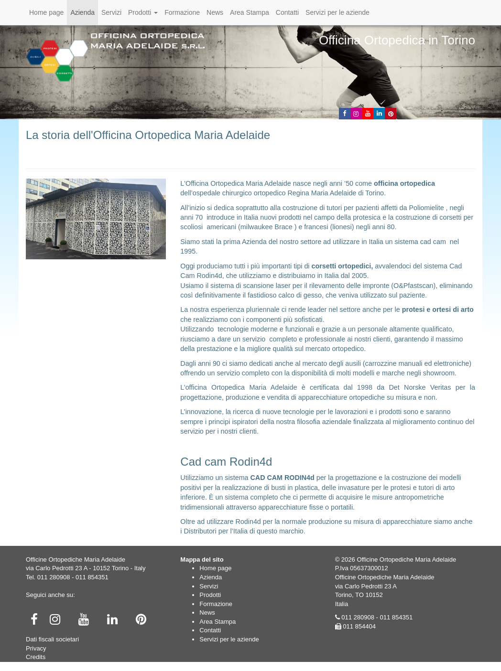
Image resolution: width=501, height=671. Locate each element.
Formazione (182, 12)
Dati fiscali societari (52, 639)
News (215, 12)
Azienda (82, 12)
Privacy (36, 648)
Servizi (111, 12)
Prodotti (143, 12)
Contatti (287, 12)
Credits (35, 656)
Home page (46, 12)
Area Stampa (249, 12)
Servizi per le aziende (337, 12)
